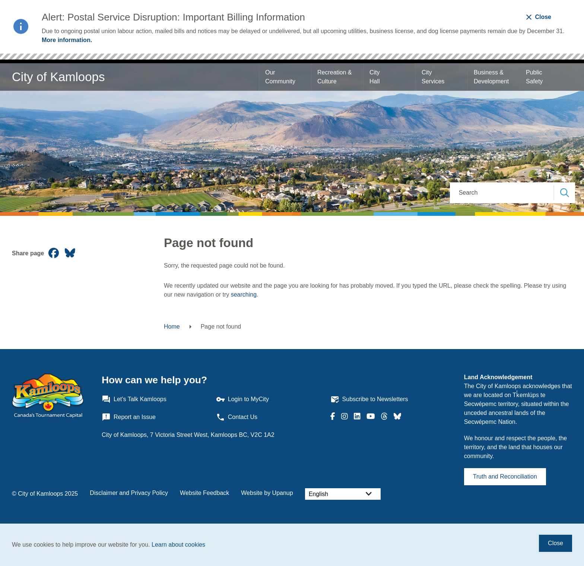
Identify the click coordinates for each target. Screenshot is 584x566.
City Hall (375, 76)
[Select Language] (343, 494)
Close (555, 543)
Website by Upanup (267, 493)
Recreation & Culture (335, 76)
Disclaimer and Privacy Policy (129, 493)
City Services (433, 76)
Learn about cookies (178, 544)
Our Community (280, 76)
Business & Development (491, 76)
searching (244, 294)
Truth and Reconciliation (505, 476)
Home (172, 326)
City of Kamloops (58, 77)
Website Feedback (204, 493)
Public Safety (535, 76)
